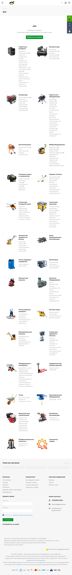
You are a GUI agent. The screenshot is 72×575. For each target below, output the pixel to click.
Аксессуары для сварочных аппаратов (23, 84)
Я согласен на (19, 515)
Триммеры (53, 184)
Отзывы (5, 482)
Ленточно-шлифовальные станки (53, 340)
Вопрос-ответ (53, 485)
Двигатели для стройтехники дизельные (23, 425)
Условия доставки (32, 485)
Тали (59, 399)
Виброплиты (54, 147)
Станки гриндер (24, 212)
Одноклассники (13, 528)
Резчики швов (54, 312)
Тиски (29, 368)
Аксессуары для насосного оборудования (54, 299)
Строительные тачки (25, 401)
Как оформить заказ (32, 480)
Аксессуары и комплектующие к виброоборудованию (56, 163)
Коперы (21, 377)
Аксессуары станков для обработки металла (55, 352)
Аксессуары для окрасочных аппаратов (53, 126)
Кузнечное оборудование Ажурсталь (23, 208)
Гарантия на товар (32, 487)
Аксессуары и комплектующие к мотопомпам (54, 266)
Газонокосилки (54, 177)
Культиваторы (54, 419)
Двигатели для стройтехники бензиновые (23, 419)
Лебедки (52, 399)
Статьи (51, 482)
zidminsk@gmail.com (59, 504)
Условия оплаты (31, 482)
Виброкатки (53, 160)
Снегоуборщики (54, 189)
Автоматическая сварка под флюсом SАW (24, 78)
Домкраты (22, 368)
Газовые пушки (24, 178)
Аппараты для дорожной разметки (53, 115)
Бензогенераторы (25, 97)
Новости (5, 485)
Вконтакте (4, 528)
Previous (65, 463)
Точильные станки (55, 347)
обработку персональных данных (23, 515)
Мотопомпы (53, 262)
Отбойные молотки (25, 375)
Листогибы (52, 349)
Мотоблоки (53, 418)
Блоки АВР (23, 106)
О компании (7, 480)
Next (68, 463)
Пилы (51, 182)
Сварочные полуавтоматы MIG (23, 56)
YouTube (8, 528)
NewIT (67, 549)
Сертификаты (7, 492)
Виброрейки (53, 154)
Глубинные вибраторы (56, 152)
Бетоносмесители (25, 147)
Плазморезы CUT (24, 67)
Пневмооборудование (26, 373)
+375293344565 (57, 500)
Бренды (51, 480)
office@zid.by (41, 560)
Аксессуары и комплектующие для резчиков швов (55, 315)
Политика (6, 487)
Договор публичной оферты (12, 490)
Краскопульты (54, 119)
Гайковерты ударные (25, 379)
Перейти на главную (34, 37)
